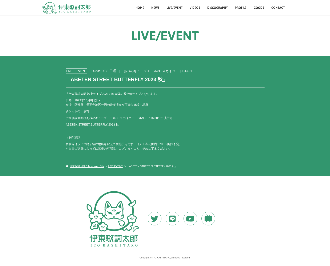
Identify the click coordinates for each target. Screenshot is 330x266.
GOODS (259, 8)
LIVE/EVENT (174, 8)
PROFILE (240, 8)
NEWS (155, 8)
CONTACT (278, 8)
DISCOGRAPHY (217, 8)
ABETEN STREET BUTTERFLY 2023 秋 (91, 124)
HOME (140, 8)
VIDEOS (195, 8)
